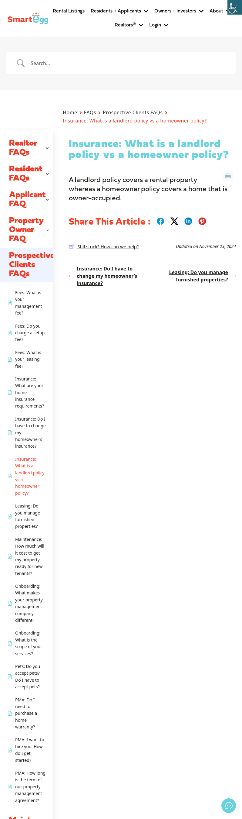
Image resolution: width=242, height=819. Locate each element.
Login (158, 25)
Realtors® (129, 25)
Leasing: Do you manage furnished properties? (202, 276)
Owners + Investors (178, 11)
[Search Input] (128, 63)
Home (70, 112)
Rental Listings (69, 11)
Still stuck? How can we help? (104, 246)
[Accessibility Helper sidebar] (234, 7)
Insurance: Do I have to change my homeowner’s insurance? (103, 276)
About (220, 11)
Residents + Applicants (119, 11)
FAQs (90, 112)
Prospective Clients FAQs (133, 112)
